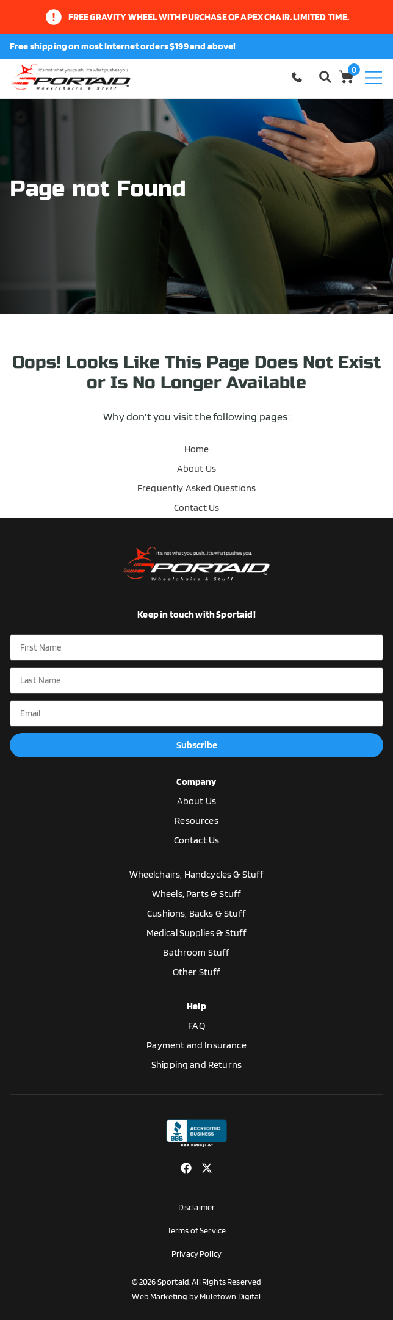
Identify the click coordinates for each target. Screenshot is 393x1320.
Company (196, 781)
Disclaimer (196, 1207)
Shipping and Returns (196, 1064)
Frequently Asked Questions (196, 488)
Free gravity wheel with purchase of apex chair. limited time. (209, 17)
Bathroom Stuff (196, 952)
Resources (196, 820)
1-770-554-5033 (298, 77)
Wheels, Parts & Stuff (196, 894)
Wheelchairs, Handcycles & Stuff (196, 874)
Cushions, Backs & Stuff (196, 913)
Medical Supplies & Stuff (196, 933)
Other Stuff (197, 972)
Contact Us (197, 507)
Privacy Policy (196, 1253)
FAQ (196, 1025)
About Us (196, 468)
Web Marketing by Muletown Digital (196, 1296)
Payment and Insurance (196, 1045)
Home (196, 449)
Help (196, 1006)
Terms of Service (196, 1230)
